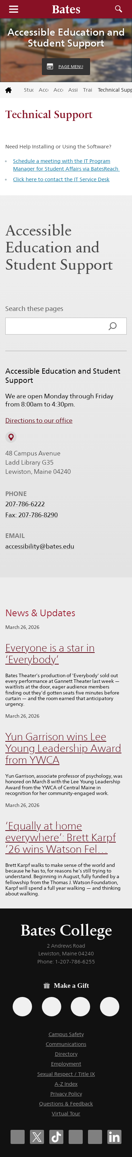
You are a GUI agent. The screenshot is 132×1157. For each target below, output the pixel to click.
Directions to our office (39, 420)
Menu (13, 9)
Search (118, 9)
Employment (66, 1064)
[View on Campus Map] (11, 437)
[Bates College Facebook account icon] (18, 1137)
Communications (66, 1044)
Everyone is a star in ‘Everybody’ (50, 654)
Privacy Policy (66, 1094)
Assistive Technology (73, 90)
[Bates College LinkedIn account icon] (114, 1137)
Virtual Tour (66, 1113)
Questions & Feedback (66, 1104)
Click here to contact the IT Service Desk (61, 179)
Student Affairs (28, 90)
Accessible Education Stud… (58, 90)
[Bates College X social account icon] (37, 1137)
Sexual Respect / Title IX (66, 1074)
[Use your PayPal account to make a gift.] (80, 1006)
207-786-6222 (25, 504)
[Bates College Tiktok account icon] (56, 1137)
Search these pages (34, 308)
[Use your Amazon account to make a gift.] (51, 1006)
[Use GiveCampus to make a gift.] (109, 1006)
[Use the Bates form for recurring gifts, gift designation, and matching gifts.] (22, 1006)
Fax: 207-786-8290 (31, 515)
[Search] (112, 326)
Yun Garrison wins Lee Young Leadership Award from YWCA (63, 748)
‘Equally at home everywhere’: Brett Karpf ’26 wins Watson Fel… (60, 837)
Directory (66, 1054)
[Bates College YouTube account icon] (95, 1137)
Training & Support (88, 90)
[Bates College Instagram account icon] (76, 1137)
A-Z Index (66, 1084)
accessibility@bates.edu (39, 546)
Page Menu (70, 66)
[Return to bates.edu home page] (9, 90)
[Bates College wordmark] (66, 9)
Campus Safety (66, 1034)
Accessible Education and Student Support (66, 37)
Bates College (66, 930)
